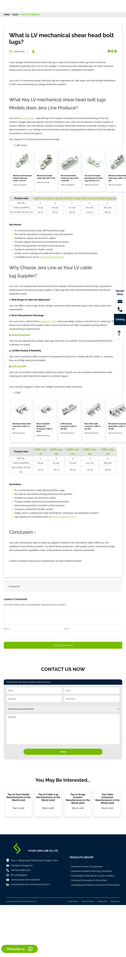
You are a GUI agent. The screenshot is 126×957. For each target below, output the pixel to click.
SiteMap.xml (115, 901)
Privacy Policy (73, 901)
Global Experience (20, 335)
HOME (6, 15)
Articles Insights (30, 15)
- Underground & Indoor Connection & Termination (95, 885)
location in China (48, 321)
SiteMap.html (102, 901)
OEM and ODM (18, 366)
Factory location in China (52, 257)
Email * (68, 629)
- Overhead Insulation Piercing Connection (91, 871)
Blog (15, 15)
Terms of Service (88, 901)
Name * (8, 629)
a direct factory (28, 118)
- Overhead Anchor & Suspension (86, 866)
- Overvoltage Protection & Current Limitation (92, 875)
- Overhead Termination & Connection (88, 880)
